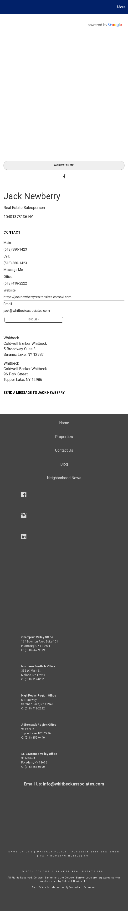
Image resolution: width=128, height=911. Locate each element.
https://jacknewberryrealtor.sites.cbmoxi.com (38, 297)
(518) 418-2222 (15, 283)
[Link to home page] (4, 7)
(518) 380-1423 (15, 249)
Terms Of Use (19, 852)
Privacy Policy (52, 852)
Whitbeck (11, 338)
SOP (87, 856)
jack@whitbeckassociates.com (27, 311)
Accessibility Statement (97, 852)
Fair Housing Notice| (61, 856)
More (121, 7)
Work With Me (64, 165)
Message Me (13, 270)
